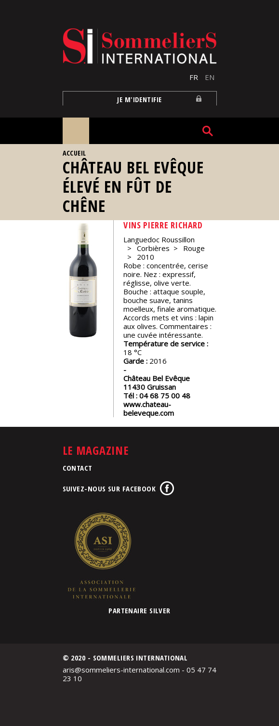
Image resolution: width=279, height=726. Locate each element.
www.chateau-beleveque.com (148, 408)
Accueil (74, 153)
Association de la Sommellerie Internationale (101, 555)
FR (193, 77)
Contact (78, 468)
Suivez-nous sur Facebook (109, 488)
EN (209, 77)
